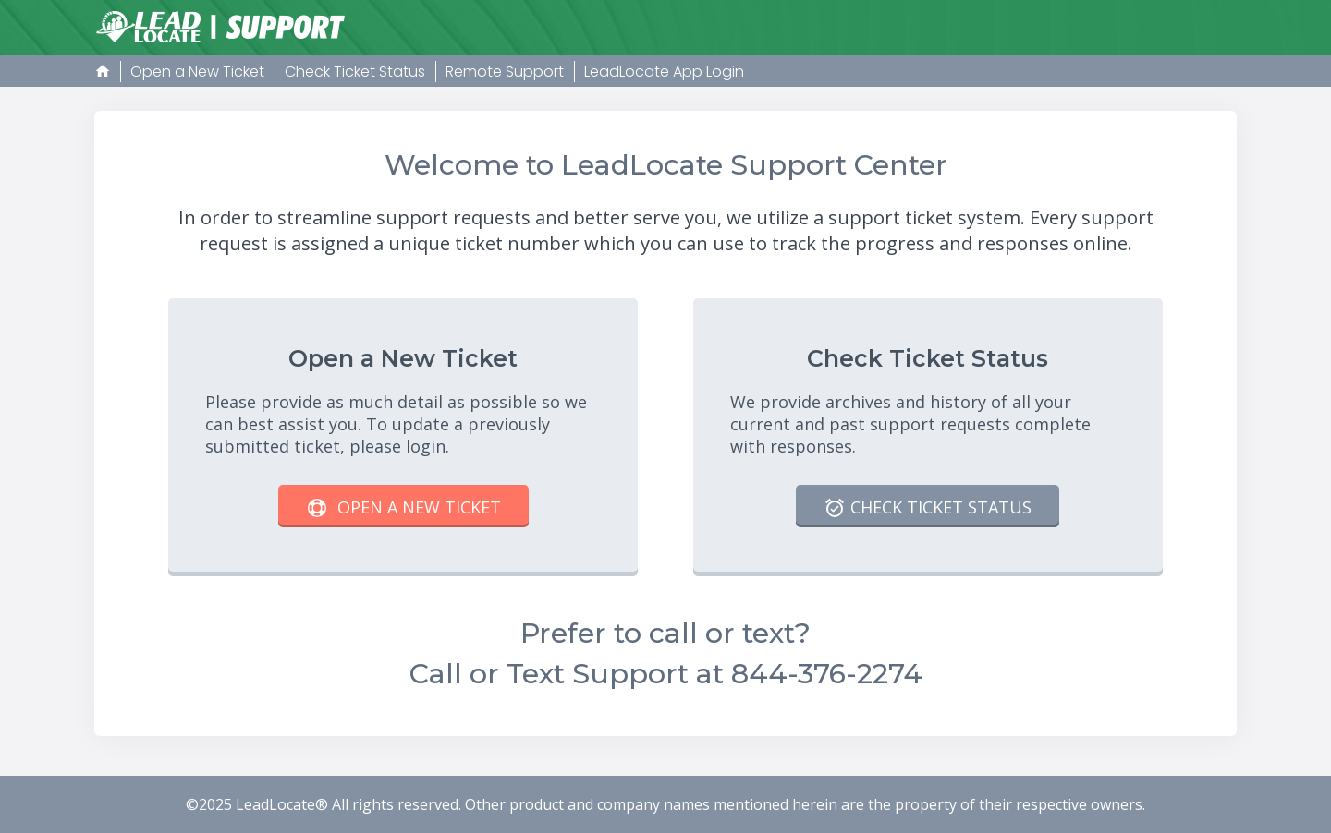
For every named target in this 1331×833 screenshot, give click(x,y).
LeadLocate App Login (664, 71)
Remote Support (505, 71)
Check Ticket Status (355, 71)
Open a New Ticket (197, 71)
